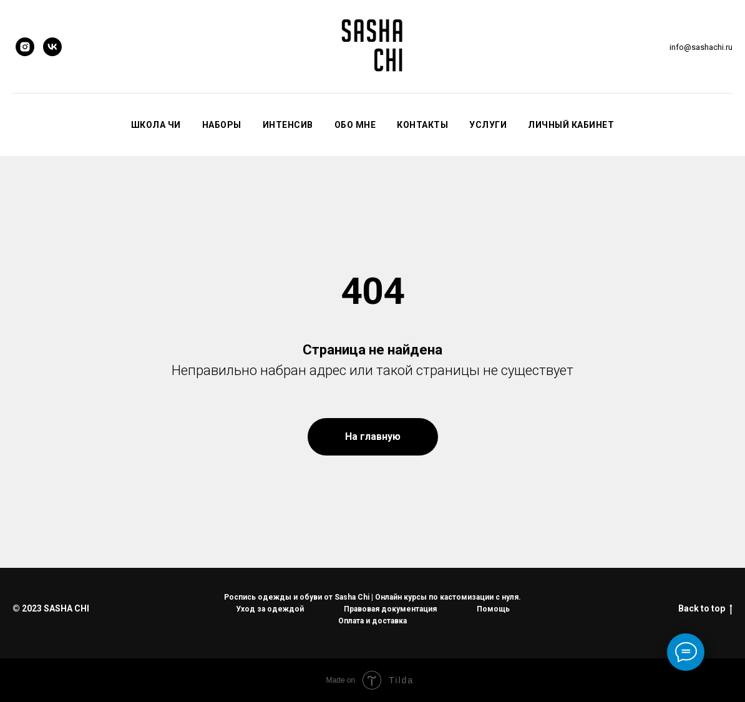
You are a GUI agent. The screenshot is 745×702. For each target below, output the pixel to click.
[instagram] (25, 46)
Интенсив (288, 125)
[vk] (52, 46)
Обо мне (355, 125)
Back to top (705, 609)
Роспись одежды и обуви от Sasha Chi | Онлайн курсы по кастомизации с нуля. (372, 597)
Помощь (493, 609)
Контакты (422, 125)
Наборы (221, 125)
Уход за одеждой (270, 609)
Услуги (488, 125)
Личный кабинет (571, 125)
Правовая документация (390, 609)
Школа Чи (156, 125)
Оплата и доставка (372, 621)
